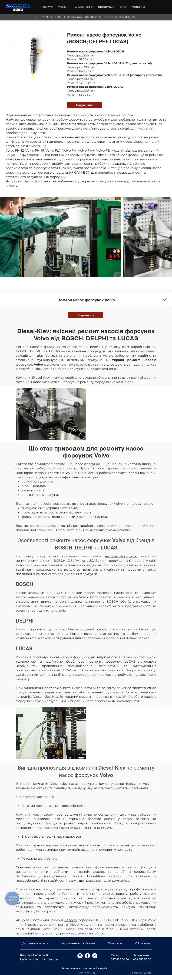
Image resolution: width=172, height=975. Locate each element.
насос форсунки (87, 464)
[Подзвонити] (84, 105)
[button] (47, 7)
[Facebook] (87, 955)
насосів (70, 920)
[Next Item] (166, 237)
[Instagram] (80, 955)
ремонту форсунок (95, 382)
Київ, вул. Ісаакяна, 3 (34, 955)
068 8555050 (93, 17)
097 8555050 (127, 17)
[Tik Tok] (94, 955)
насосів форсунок (120, 556)
